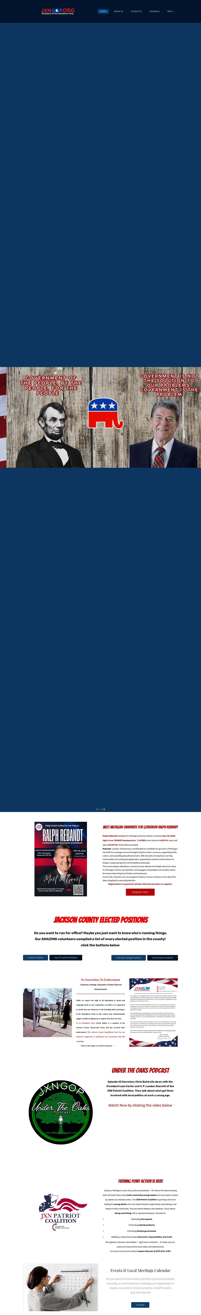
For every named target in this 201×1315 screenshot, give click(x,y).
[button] (4, 417)
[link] (153, 980)
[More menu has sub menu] (171, 11)
